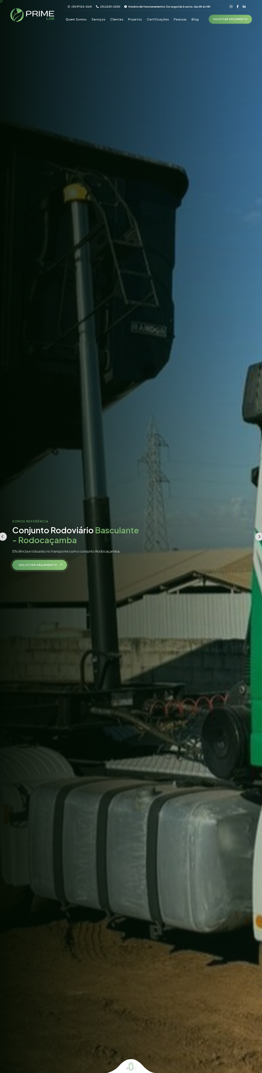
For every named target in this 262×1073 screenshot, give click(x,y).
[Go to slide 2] (131, 1068)
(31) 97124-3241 (80, 6)
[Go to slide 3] (134, 1068)
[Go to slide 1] (127, 1068)
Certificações (158, 19)
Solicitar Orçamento (230, 19)
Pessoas (180, 19)
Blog (195, 19)
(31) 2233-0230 (108, 6)
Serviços (98, 19)
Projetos (135, 19)
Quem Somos (76, 19)
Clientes (116, 19)
